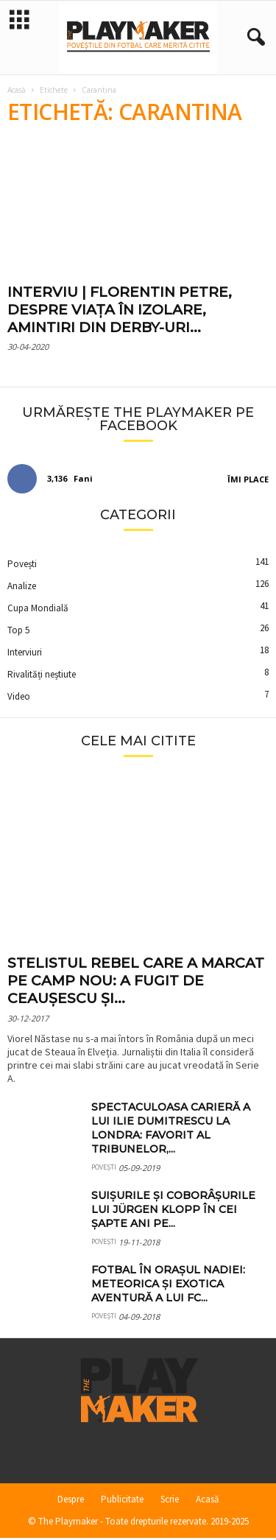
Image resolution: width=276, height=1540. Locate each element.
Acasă (16, 91)
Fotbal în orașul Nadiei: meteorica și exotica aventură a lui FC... (168, 1285)
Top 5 (18, 631)
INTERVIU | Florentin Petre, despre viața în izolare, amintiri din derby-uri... (119, 311)
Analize (21, 587)
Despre (70, 1500)
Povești (22, 565)
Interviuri (24, 653)
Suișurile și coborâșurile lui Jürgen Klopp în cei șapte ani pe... (173, 1210)
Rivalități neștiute (41, 675)
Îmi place (248, 480)
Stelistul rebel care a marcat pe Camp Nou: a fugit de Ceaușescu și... (135, 982)
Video (18, 698)
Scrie (169, 1500)
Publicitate (122, 1500)
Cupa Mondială (37, 609)
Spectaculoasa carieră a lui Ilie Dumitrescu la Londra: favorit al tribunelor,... (170, 1129)
